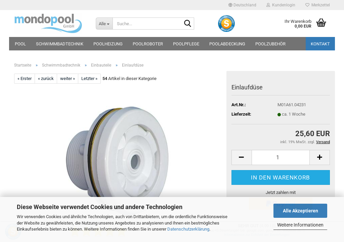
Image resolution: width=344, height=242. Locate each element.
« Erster (24, 78)
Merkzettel (317, 5)
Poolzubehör (270, 43)
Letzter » (89, 78)
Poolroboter (148, 43)
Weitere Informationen (300, 225)
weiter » (67, 78)
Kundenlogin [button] (280, 5)
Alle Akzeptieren (300, 210)
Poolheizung (108, 43)
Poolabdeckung (227, 43)
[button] (242, 5)
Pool (20, 43)
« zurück (46, 78)
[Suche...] (104, 23)
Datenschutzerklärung (188, 229)
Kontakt (320, 43)
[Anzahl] (281, 157)
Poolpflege (186, 43)
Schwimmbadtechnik (59, 43)
